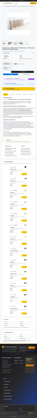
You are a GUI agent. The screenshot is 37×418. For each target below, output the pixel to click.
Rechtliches (31, 94)
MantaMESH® (12, 296)
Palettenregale (8, 121)
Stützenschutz (12, 238)
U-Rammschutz (12, 180)
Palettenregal (5, 99)
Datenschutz (25, 350)
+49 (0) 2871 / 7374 (34, 0)
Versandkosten (19, 94)
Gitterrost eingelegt (13, 308)
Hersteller (25, 94)
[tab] (18, 88)
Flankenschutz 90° (13, 273)
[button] (4, 43)
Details (6, 94)
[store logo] (10, 3)
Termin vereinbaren (30, 365)
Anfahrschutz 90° (13, 169)
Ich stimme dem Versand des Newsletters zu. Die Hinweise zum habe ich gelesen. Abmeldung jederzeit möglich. (27, 350)
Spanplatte (12, 262)
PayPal (11, 74)
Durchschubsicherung (14, 250)
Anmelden (32, 347)
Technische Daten (12, 94)
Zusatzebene (12, 192)
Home (2, 6)
